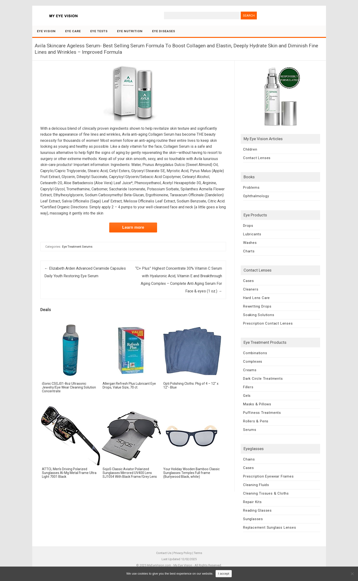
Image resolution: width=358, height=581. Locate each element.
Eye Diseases (163, 31)
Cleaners (250, 289)
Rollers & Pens (255, 421)
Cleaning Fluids (256, 485)
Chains (249, 459)
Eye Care (73, 31)
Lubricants (252, 234)
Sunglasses (253, 519)
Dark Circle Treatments (263, 378)
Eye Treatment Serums (77, 246)
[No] (352, 573)
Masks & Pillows (257, 404)
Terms (198, 553)
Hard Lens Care (256, 298)
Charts (249, 251)
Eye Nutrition (130, 31)
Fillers (248, 387)
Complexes (252, 361)
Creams (250, 370)
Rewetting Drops (257, 306)
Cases (248, 281)
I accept (223, 573)
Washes (250, 243)
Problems (251, 187)
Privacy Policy (182, 553)
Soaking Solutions (258, 315)
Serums (249, 430)
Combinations (255, 353)
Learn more (133, 227)
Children (250, 149)
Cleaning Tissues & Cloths (266, 493)
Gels (247, 395)
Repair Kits (252, 502)
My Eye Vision (182, 565)
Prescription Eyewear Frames (268, 476)
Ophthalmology (256, 196)
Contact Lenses (257, 158)
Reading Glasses (257, 510)
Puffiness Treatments (262, 413)
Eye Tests (99, 31)
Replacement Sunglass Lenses (269, 527)
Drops (248, 225)
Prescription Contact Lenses (268, 323)
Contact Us (163, 553)
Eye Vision (46, 31)
